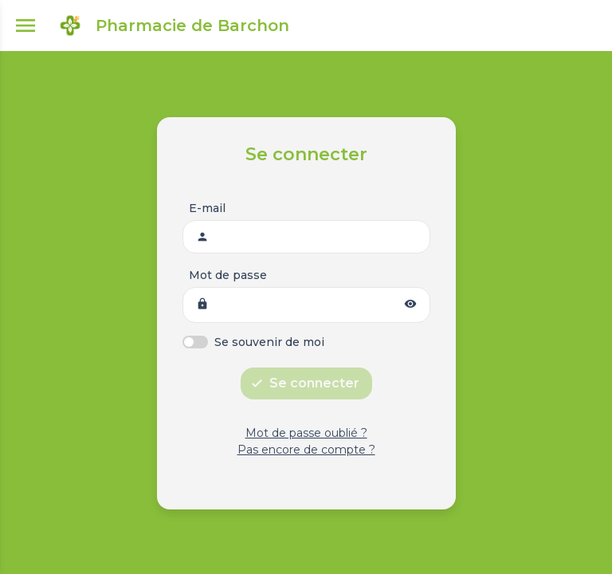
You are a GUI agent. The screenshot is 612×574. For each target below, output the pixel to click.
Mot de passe (228, 275)
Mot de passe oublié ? (306, 433)
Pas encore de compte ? (306, 449)
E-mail (207, 208)
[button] (410, 305)
